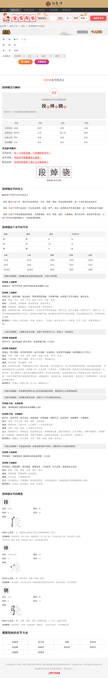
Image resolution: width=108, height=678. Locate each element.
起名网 (3, 26)
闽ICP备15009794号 (32, 664)
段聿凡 (93, 647)
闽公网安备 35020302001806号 (57, 664)
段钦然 (67, 647)
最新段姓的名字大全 (15, 632)
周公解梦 (54, 10)
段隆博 (15, 642)
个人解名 (98, 32)
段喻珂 (41, 647)
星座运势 (67, 10)
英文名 (42, 10)
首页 (4, 10)
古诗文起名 (29, 10)
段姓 (23, 26)
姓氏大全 (15, 10)
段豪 (67, 642)
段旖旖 (15, 652)
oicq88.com (77, 664)
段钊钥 (93, 642)
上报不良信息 (54, 673)
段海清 (41, 652)
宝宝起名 (84, 32)
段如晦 (15, 647)
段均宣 (41, 642)
